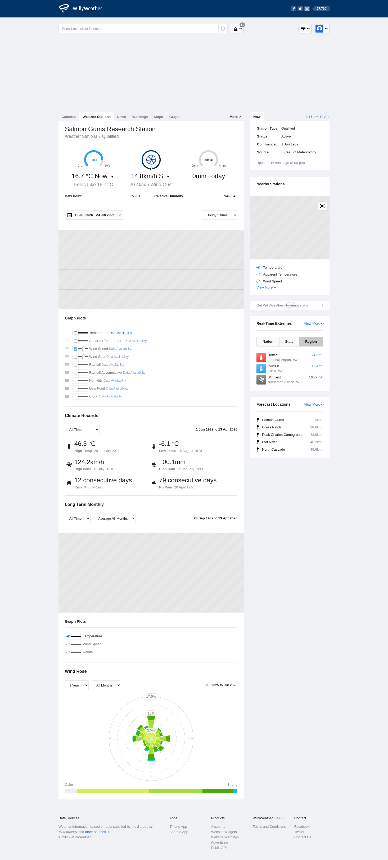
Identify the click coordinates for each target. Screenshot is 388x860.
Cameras (69, 117)
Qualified (110, 136)
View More (264, 287)
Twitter (299, 832)
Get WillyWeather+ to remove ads (282, 305)
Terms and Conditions (269, 827)
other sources (95, 832)
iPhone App (178, 827)
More (233, 117)
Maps (158, 117)
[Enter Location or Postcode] (143, 28)
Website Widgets (224, 832)
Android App (178, 832)
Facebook (301, 827)
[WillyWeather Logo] (83, 8)
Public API (219, 848)
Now (256, 117)
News (121, 117)
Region (311, 342)
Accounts (218, 827)
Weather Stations (97, 117)
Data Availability (121, 333)
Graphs (175, 117)
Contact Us (302, 837)
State (289, 342)
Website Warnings (225, 837)
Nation (268, 342)
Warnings (140, 117)
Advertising (219, 842)
